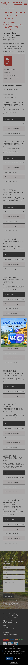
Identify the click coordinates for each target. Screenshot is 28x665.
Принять (9, 658)
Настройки (14, 662)
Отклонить (18, 658)
